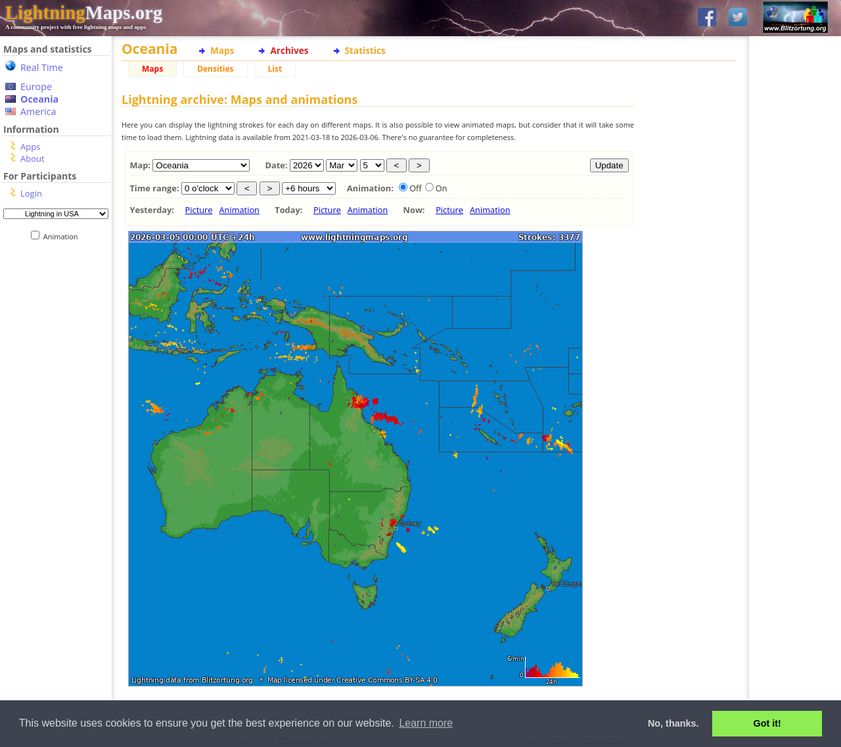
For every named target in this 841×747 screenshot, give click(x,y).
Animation (63, 236)
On (441, 188)
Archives (289, 50)
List (275, 68)
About (32, 158)
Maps (222, 50)
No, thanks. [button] (673, 723)
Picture (199, 210)
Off (415, 188)
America (38, 111)
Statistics (365, 50)
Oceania (39, 99)
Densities (215, 68)
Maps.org (83, 12)
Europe (36, 86)
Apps (30, 147)
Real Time (41, 67)
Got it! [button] (767, 723)
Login (31, 193)
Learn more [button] (426, 723)
